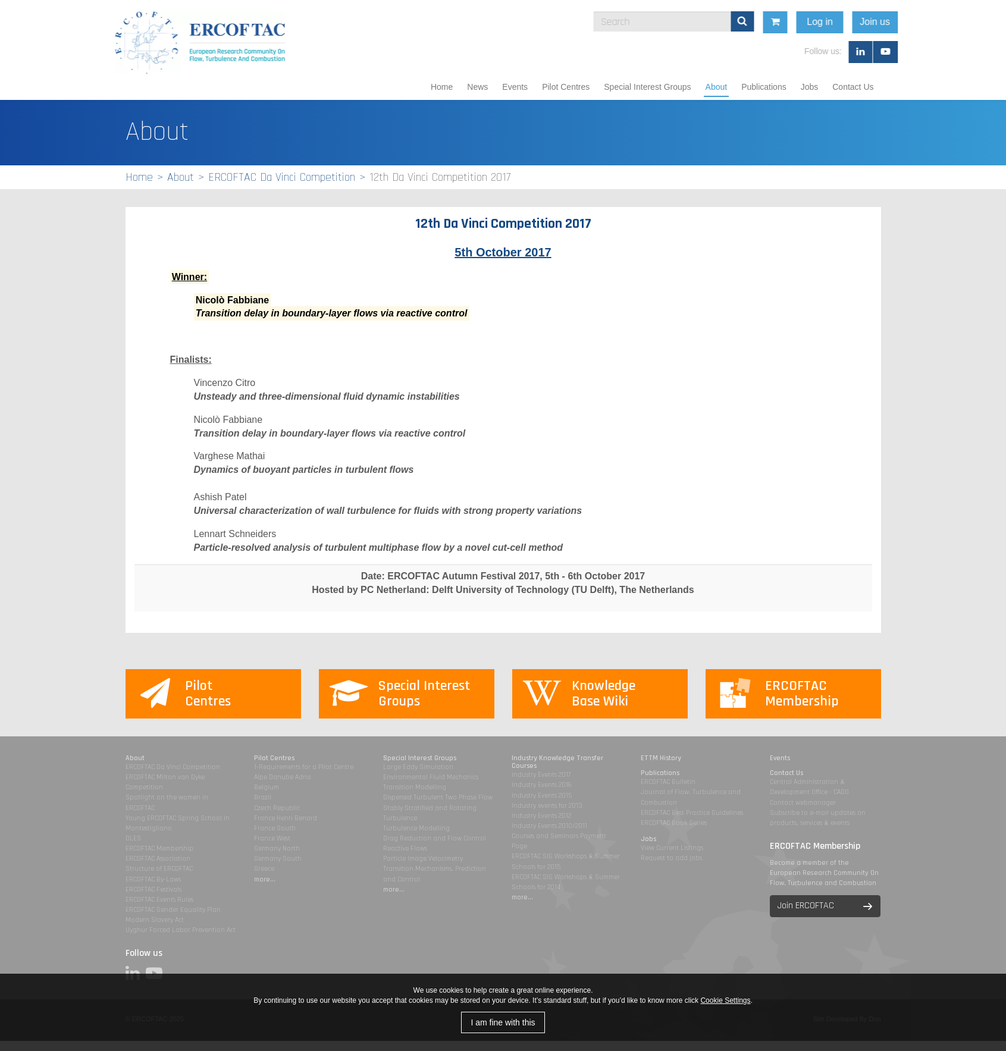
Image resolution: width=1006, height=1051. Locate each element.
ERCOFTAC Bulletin (668, 781)
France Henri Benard (285, 818)
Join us (947, 22)
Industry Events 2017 (541, 774)
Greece (264, 868)
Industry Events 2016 (542, 784)
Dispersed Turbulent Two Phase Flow (438, 797)
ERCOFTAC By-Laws (153, 879)
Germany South (278, 858)
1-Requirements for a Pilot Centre (303, 767)
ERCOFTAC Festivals (153, 889)
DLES (133, 838)
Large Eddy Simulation (418, 767)
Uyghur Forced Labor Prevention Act (181, 929)
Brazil (262, 797)
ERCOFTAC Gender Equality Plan (173, 909)
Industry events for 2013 (547, 805)
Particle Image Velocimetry (423, 858)
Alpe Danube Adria (282, 777)
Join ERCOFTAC (806, 905)
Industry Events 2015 (542, 795)
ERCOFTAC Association (158, 858)
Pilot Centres (566, 87)
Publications (763, 87)
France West (272, 838)
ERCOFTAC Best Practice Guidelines (692, 812)
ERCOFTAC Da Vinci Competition (281, 177)
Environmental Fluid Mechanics (430, 777)
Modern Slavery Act (155, 919)
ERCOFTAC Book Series (674, 822)
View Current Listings (672, 847)
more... (264, 879)
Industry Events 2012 (541, 815)
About (717, 87)
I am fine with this (503, 1022)
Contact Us (852, 87)
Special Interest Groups (647, 87)
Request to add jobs (671, 858)
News (477, 87)
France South (275, 828)
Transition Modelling (414, 787)
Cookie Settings (725, 1000)
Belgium (266, 787)
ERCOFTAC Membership (159, 848)
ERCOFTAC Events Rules (159, 899)
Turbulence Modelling (416, 828)
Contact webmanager (803, 802)
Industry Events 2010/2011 (549, 825)
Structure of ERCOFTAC (159, 868)
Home (442, 87)
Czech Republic (277, 808)
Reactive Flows (405, 848)
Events (515, 87)
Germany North (277, 848)
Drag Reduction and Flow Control (434, 838)
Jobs (810, 87)
